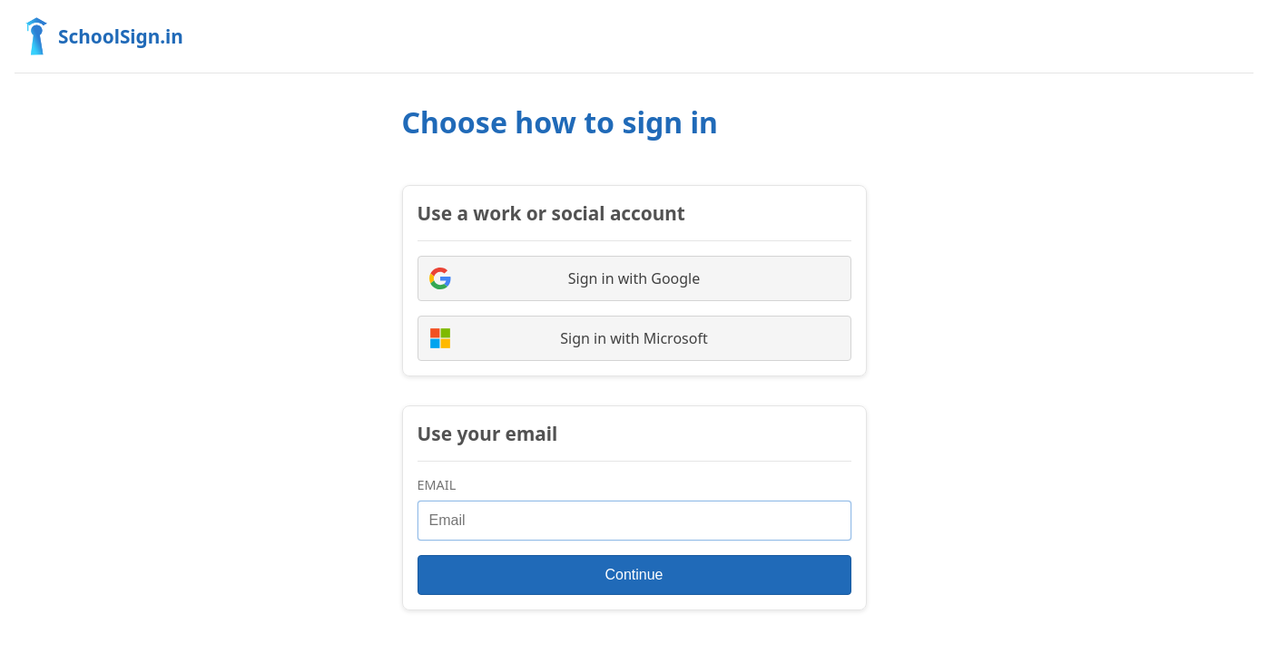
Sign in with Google (565, 278)
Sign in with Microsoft (568, 338)
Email (437, 484)
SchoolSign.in (99, 36)
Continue (634, 574)
